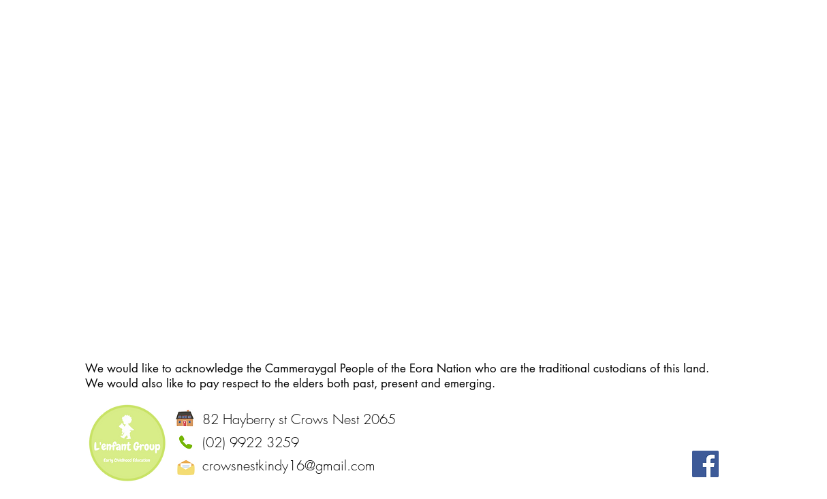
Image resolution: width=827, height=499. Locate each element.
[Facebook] (705, 464)
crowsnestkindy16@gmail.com (288, 465)
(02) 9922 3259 (250, 442)
